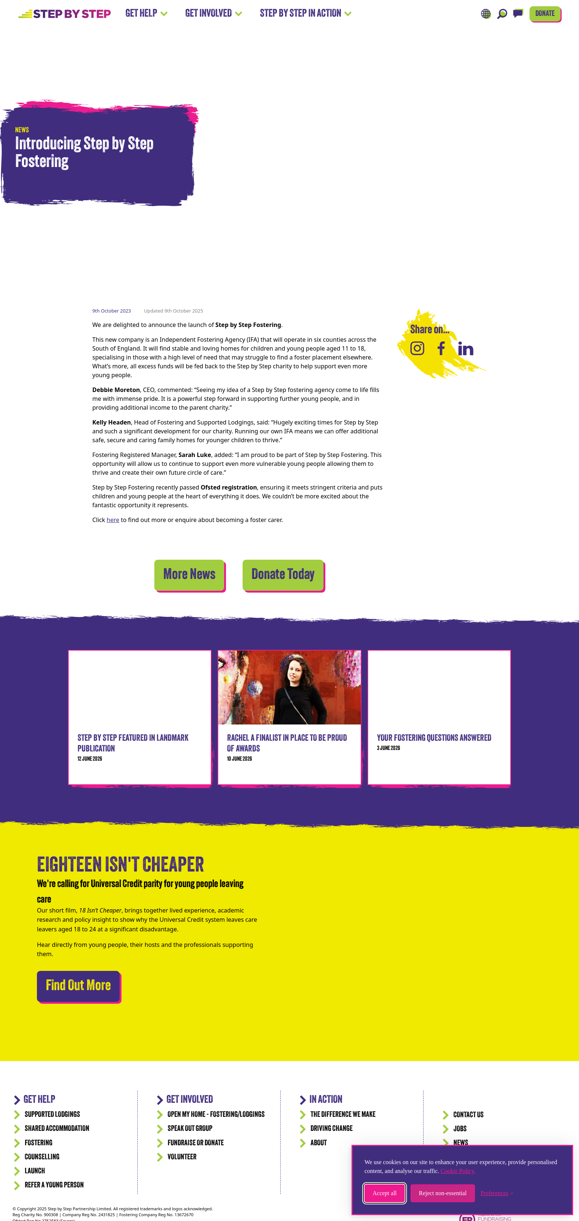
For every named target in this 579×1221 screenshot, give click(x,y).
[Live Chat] (518, 14)
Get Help (147, 13)
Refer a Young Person (54, 1185)
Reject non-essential (442, 1193)
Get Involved (213, 13)
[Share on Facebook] (441, 348)
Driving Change (332, 1129)
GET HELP (39, 1100)
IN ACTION (325, 1100)
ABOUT (319, 1143)
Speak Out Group (190, 1129)
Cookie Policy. (458, 1171)
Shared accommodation (57, 1129)
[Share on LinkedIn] (465, 348)
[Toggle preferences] (497, 1193)
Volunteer (182, 1157)
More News (189, 575)
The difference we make (343, 1115)
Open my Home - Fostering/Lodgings (216, 1115)
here (113, 520)
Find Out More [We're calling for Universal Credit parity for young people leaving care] (83, 984)
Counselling (42, 1157)
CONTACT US (468, 1115)
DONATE (545, 14)
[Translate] (486, 14)
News (460, 1143)
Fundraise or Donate (196, 1143)
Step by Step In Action (306, 13)
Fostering (38, 1143)
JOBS (460, 1129)
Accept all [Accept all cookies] (385, 1193)
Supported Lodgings (52, 1115)
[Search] (502, 14)
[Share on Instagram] (417, 348)
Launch (35, 1171)
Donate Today (283, 575)
